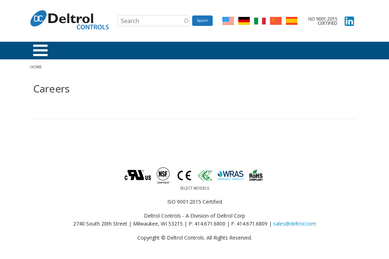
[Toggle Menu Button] (40, 50)
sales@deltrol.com (294, 223)
